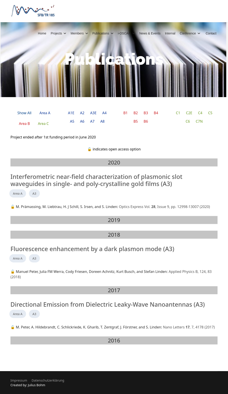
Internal (170, 33)
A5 (72, 121)
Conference (188, 33)
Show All (24, 112)
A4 (104, 112)
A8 (102, 121)
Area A (44, 112)
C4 (200, 112)
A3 (34, 193)
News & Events (150, 33)
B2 (135, 112)
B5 (135, 121)
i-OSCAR (124, 33)
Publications (100, 33)
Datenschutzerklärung (48, 380)
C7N (199, 121)
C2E (189, 112)
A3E (93, 112)
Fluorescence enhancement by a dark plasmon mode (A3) (92, 249)
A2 (82, 112)
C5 (210, 112)
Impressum (18, 380)
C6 (188, 121)
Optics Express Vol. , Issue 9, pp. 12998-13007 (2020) (164, 206)
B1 (125, 112)
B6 (146, 121)
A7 (92, 121)
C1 (178, 112)
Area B (24, 123)
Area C (43, 123)
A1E (71, 112)
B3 (146, 112)
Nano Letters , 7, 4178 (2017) (189, 327)
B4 (156, 112)
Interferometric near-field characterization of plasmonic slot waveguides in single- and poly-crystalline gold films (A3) (96, 180)
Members (77, 33)
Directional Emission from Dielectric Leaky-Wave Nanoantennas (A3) (107, 304)
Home (42, 33)
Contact (211, 33)
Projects (56, 33)
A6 (82, 121)
